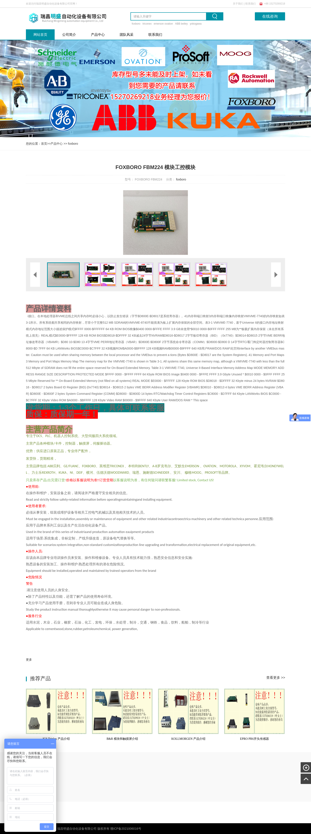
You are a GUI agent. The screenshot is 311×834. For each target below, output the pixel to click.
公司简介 (69, 34)
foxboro (136, 23)
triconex (147, 23)
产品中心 (98, 34)
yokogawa (196, 23)
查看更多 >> (275, 677)
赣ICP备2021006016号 (125, 828)
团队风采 (126, 34)
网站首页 (40, 34)
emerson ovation (163, 23)
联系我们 (250, 3)
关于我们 (238, 3)
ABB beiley (181, 23)
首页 (44, 143)
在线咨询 (270, 16)
